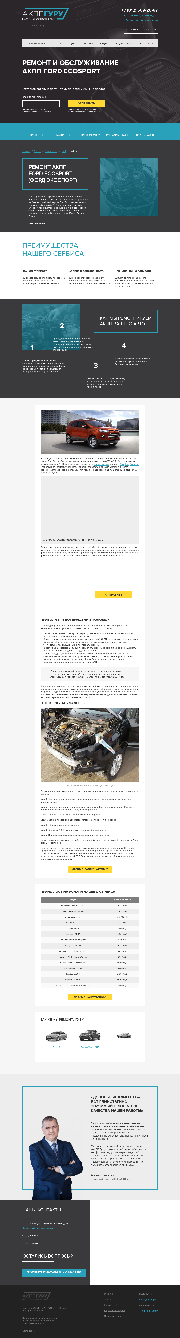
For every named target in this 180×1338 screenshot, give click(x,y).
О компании (36, 43)
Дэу (122, 464)
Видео (103, 43)
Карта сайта (28, 1331)
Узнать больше (36, 223)
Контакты (146, 43)
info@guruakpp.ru (30, 1243)
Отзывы (88, 43)
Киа (127, 464)
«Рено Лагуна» (101, 464)
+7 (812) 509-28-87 (140, 10)
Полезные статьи (113, 1316)
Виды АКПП (123, 43)
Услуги (59, 43)
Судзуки (134, 464)
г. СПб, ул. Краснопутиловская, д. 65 (141, 16)
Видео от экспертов (114, 1310)
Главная (108, 1293)
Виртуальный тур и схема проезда (142, 20)
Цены (73, 43)
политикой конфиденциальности (38, 1322)
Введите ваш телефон (34, 97)
